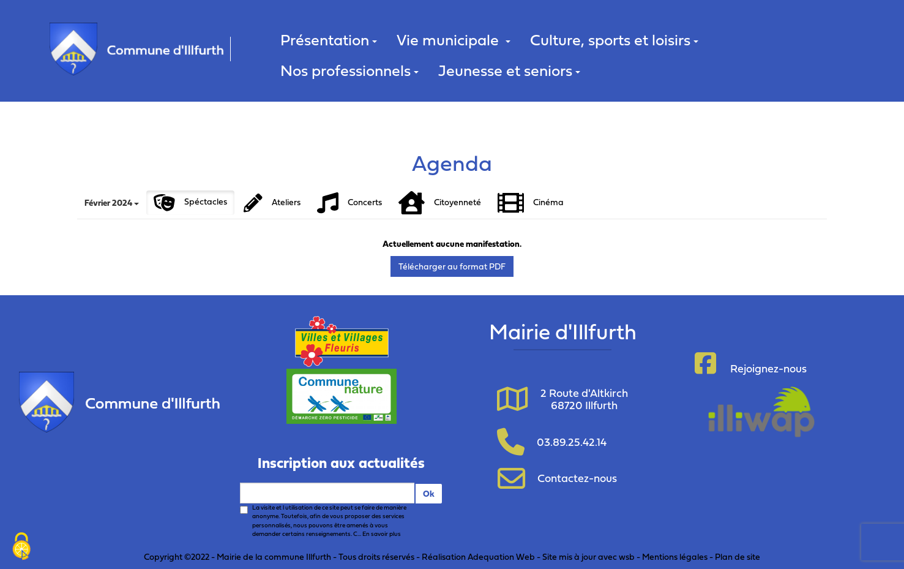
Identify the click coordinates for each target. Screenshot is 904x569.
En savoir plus (381, 533)
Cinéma (531, 203)
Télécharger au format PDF (452, 266)
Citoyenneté (439, 203)
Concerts (349, 203)
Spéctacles (190, 202)
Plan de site (737, 556)
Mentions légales (675, 556)
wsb (627, 556)
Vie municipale (453, 39)
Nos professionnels (349, 70)
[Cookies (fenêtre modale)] (21, 547)
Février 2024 (111, 202)
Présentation (328, 39)
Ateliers (272, 203)
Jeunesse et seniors (509, 70)
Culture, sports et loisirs (614, 39)
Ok (429, 493)
